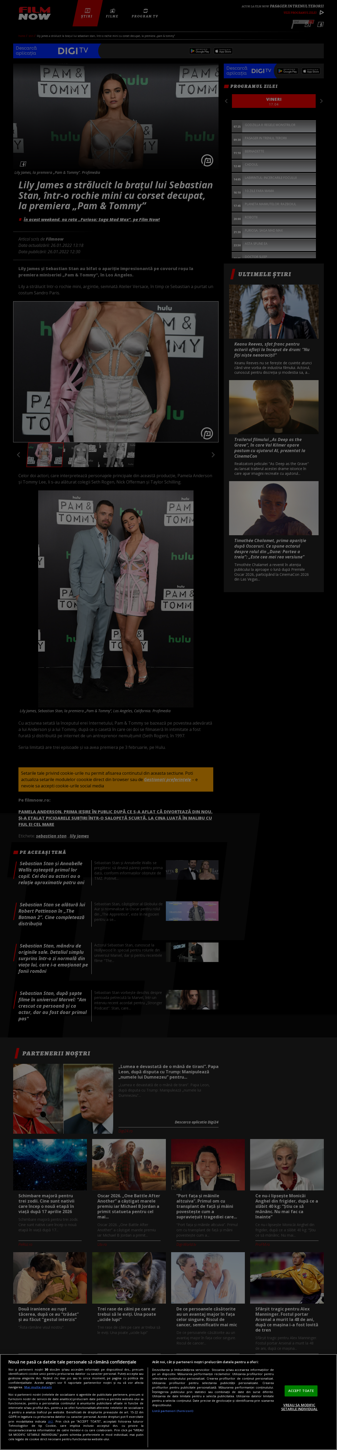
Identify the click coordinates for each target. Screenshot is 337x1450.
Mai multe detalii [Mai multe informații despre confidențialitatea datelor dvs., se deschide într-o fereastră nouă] (38, 1387)
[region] (168, 1402)
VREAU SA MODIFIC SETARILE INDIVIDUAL (299, 1407)
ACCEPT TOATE (301, 1390)
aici (50, 1421)
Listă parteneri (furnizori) (172, 1411)
